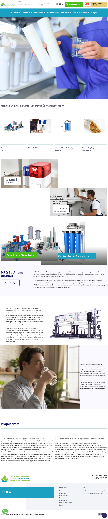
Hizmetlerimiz (39, 12)
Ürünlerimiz (27, 12)
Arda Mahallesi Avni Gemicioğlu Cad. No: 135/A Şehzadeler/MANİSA (95, 492)
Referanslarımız (53, 12)
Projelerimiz (66, 12)
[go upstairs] (104, 515)
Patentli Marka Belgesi (93, 4)
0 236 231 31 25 (43, 4)
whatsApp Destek (74, 4)
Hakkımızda (16, 12)
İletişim (94, 12)
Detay (10, 283)
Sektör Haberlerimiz (81, 12)
